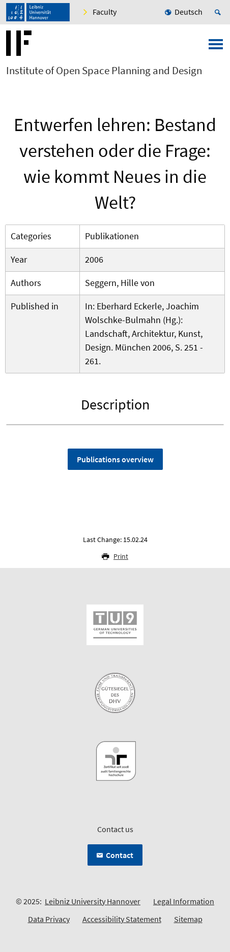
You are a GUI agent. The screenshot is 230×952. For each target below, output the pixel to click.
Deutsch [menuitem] (189, 12)
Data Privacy (49, 919)
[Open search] (219, 12)
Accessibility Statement (121, 919)
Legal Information (183, 901)
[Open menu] (216, 47)
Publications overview (115, 459)
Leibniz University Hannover (92, 901)
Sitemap (188, 919)
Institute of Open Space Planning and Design (104, 71)
